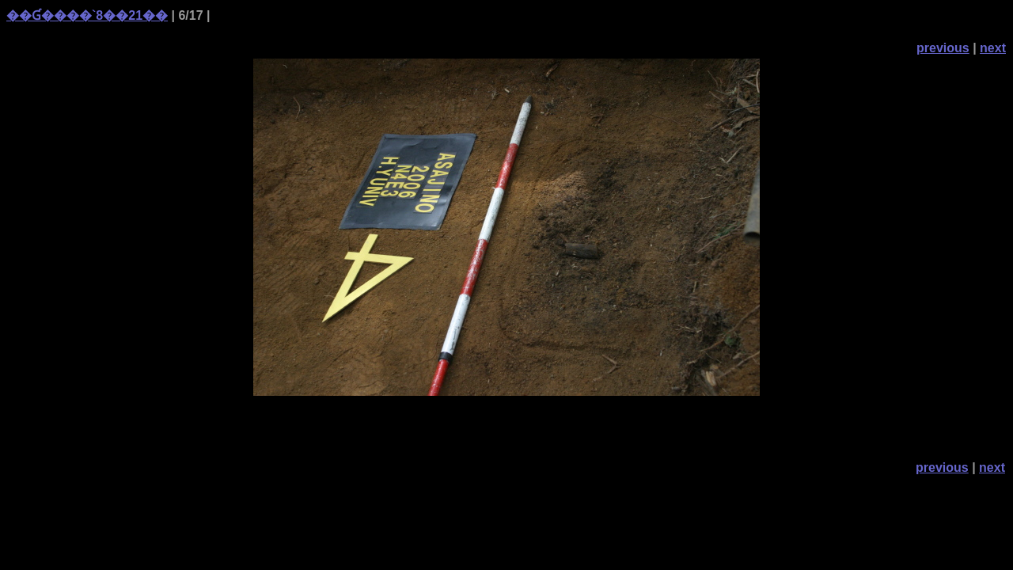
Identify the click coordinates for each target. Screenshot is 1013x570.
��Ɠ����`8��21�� (87, 15)
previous (942, 48)
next (993, 48)
